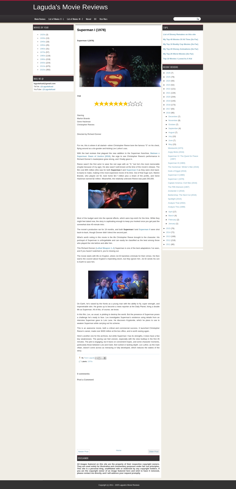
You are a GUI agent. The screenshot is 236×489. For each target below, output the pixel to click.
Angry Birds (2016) (176, 152)
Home (118, 450)
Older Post (153, 451)
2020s (42, 70)
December (173, 116)
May (170, 144)
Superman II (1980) (176, 175)
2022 (168, 89)
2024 (168, 81)
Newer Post (83, 451)
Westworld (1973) (175, 148)
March (171, 215)
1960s (42, 49)
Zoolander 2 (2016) (176, 191)
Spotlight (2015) (175, 199)
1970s (90, 361)
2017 (168, 109)
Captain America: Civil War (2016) (182, 183)
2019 (168, 101)
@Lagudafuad (46, 86)
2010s (42, 66)
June (170, 140)
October (172, 124)
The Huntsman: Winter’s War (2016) (183, 167)
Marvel (88, 18)
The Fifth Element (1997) (178, 187)
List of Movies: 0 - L (56, 18)
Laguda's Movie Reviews (70, 7)
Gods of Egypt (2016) (177, 171)
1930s (42, 38)
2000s (42, 63)
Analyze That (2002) (176, 203)
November (173, 120)
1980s (42, 56)
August (171, 132)
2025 (168, 77)
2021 (168, 93)
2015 (168, 228)
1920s (42, 34)
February (172, 220)
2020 (168, 97)
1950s (42, 45)
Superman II (132, 170)
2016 (168, 113)
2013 (168, 236)
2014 (168, 232)
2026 (168, 73)
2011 (168, 244)
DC (95, 18)
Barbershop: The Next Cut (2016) (182, 195)
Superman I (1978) (176, 179)
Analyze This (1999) (176, 207)
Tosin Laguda (89, 358)
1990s (42, 59)
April (170, 212)
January (172, 223)
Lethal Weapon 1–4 (105, 248)
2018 (168, 105)
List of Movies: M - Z (75, 18)
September (173, 128)
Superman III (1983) (176, 163)
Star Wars (103, 18)
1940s (42, 42)
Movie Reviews (39, 18)
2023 (168, 85)
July (170, 136)
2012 (168, 240)
